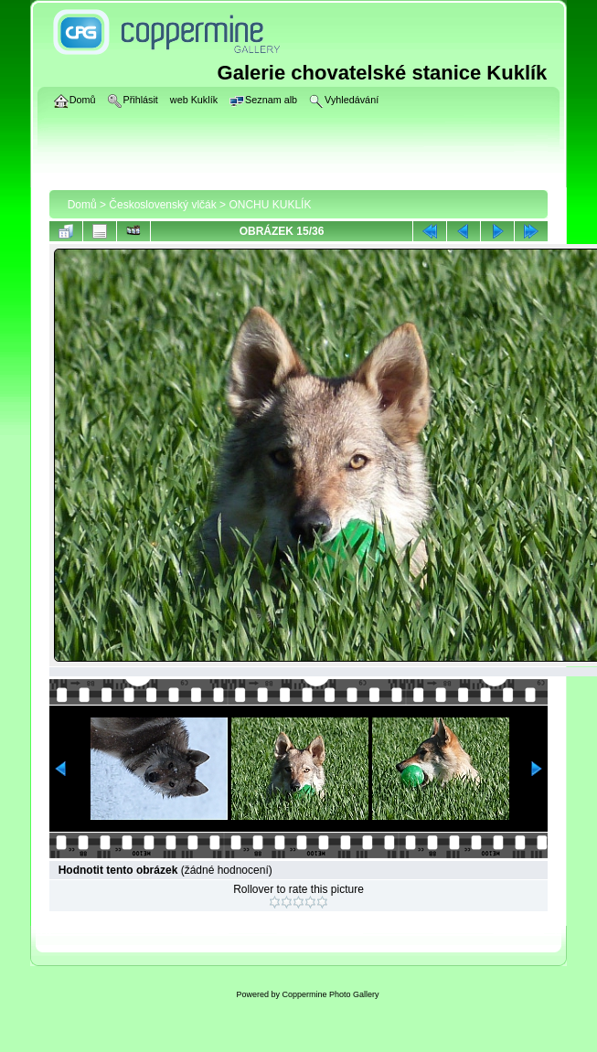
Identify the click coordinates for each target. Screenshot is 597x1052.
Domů (82, 204)
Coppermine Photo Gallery (330, 994)
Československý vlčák (162, 204)
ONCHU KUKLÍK (270, 204)
